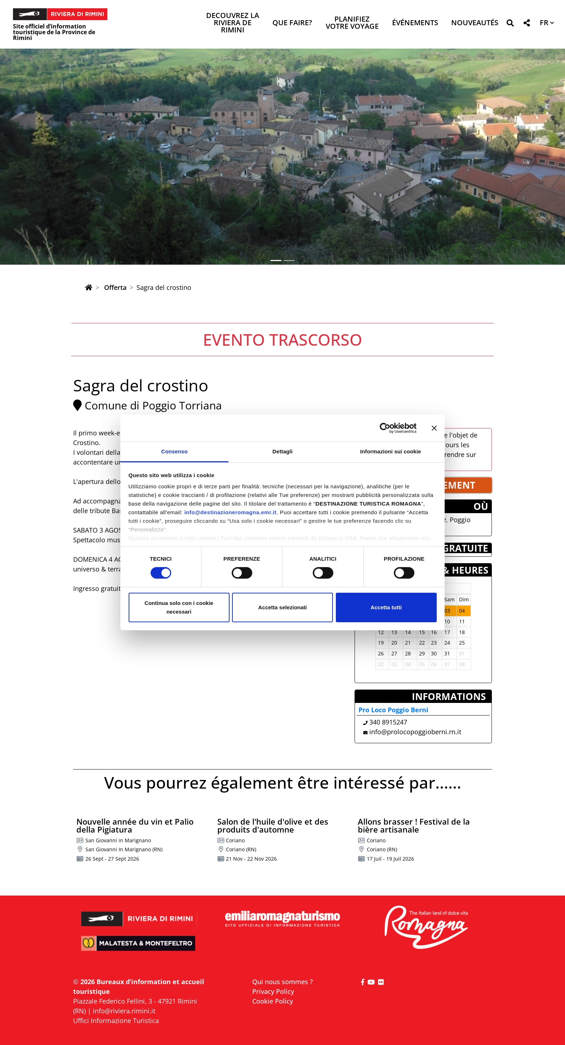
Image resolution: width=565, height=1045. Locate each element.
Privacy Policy (273, 991)
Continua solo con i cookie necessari (178, 607)
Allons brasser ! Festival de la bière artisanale (414, 825)
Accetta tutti (386, 607)
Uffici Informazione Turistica (116, 1020)
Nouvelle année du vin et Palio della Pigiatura (134, 825)
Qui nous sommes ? (282, 981)
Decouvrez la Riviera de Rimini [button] (232, 23)
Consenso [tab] (174, 451)
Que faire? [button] (292, 23)
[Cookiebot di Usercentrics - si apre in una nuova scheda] (385, 427)
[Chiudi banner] (434, 427)
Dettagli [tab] (282, 451)
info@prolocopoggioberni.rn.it (415, 731)
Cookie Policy (272, 1001)
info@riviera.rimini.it (124, 1010)
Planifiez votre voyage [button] (352, 23)
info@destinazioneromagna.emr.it (230, 512)
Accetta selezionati (282, 607)
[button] (510, 24)
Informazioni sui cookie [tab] (390, 451)
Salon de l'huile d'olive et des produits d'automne (272, 825)
